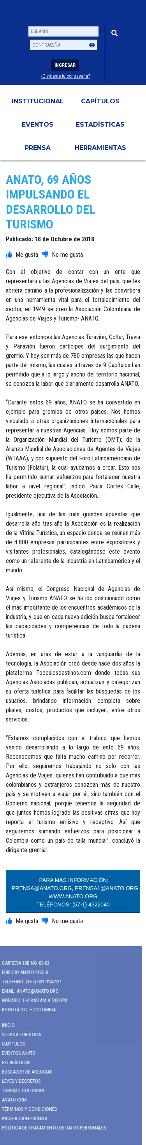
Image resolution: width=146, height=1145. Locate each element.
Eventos (37, 124)
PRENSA (38, 148)
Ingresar (65, 65)
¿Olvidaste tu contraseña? (65, 76)
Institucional (38, 101)
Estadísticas (100, 124)
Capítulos (100, 101)
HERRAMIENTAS (100, 148)
